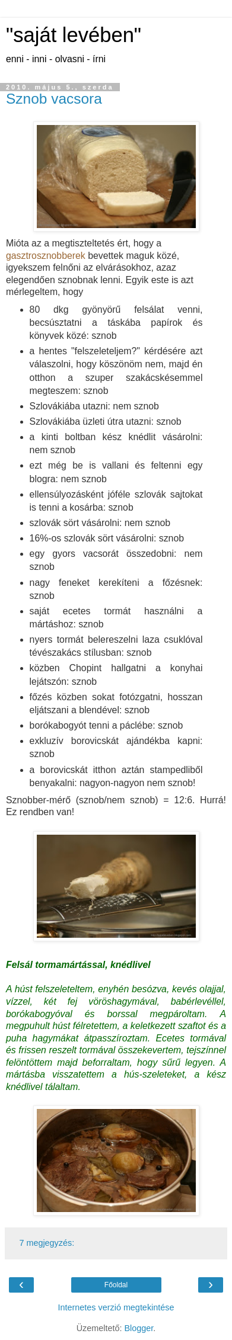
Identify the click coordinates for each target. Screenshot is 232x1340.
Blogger (138, 1328)
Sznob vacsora (54, 99)
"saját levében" (73, 35)
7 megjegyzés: (46, 1243)
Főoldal (116, 1285)
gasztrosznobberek (45, 256)
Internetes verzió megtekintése (116, 1307)
